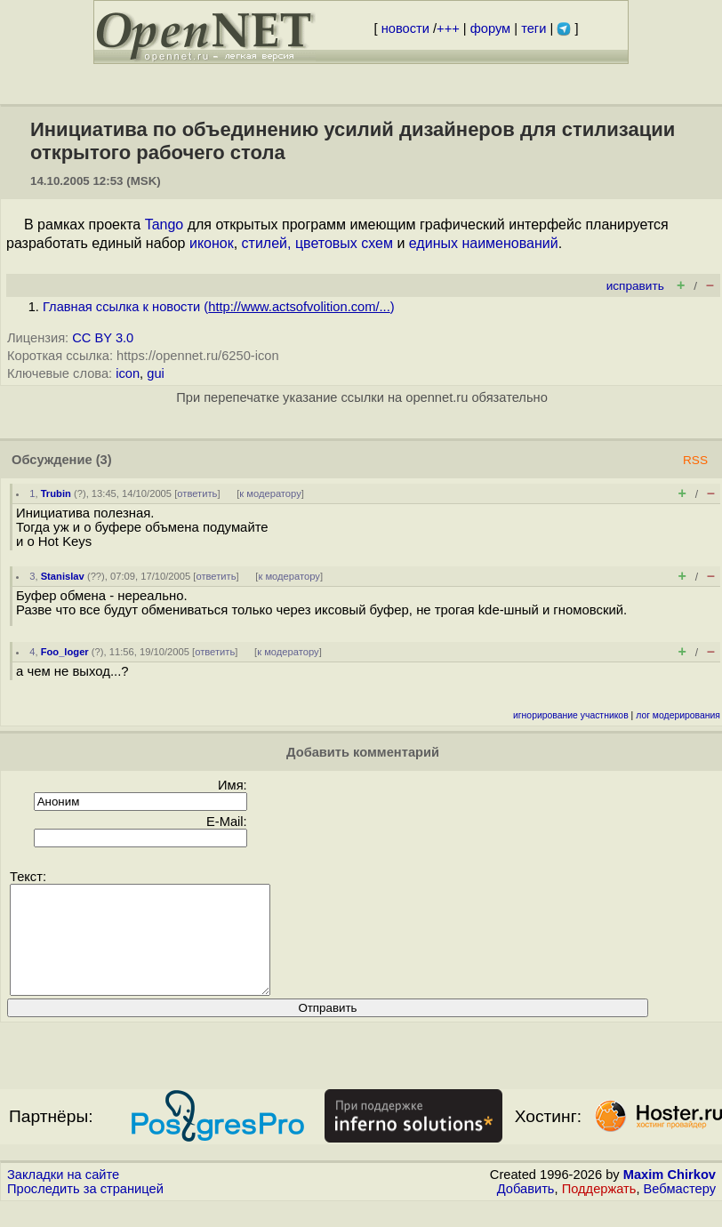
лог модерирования (678, 715)
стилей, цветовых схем (317, 243)
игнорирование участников (571, 715)
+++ (448, 28)
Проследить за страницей (85, 1210)
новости (405, 28)
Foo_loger (65, 651)
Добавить (526, 1210)
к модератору (270, 493)
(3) (104, 460)
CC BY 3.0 (102, 338)
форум (490, 28)
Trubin (56, 493)
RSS (695, 460)
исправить (635, 286)
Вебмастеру (680, 1210)
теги (533, 28)
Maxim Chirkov (669, 1196)
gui (155, 373)
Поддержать (599, 1210)
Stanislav (62, 576)
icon (128, 373)
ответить (197, 493)
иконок (211, 243)
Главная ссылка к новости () (219, 307)
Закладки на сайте (63, 1196)
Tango (164, 224)
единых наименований (483, 243)
